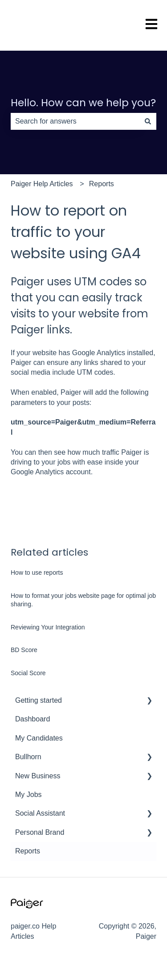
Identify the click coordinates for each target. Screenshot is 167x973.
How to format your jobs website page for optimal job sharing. (83, 600)
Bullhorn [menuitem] (28, 757)
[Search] (147, 121)
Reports (101, 184)
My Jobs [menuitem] (28, 794)
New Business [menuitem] (37, 776)
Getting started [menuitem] (38, 700)
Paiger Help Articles (42, 184)
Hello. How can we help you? (83, 103)
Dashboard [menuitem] (32, 719)
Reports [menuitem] (27, 851)
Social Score (28, 673)
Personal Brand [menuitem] (39, 832)
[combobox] (75, 121)
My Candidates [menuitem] (39, 738)
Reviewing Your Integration (48, 627)
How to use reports (37, 572)
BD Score (24, 649)
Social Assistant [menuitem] (40, 813)
